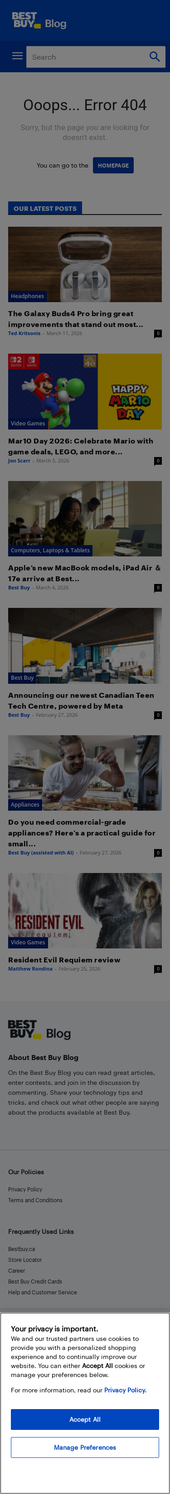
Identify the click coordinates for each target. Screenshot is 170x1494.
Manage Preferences (85, 1447)
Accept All (85, 1419)
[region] (85, 1403)
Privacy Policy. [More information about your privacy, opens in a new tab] (125, 1390)
